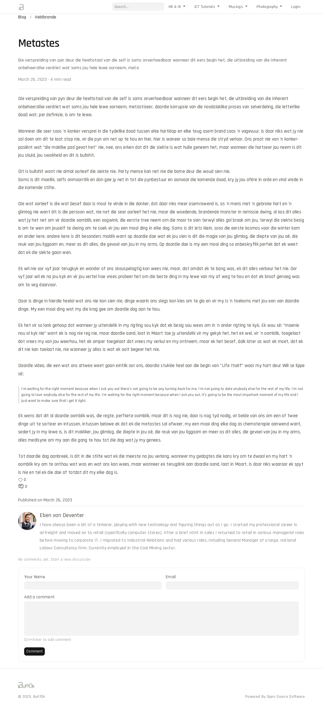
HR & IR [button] (175, 6)
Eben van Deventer (62, 515)
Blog (22, 17)
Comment (34, 651)
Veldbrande (45, 17)
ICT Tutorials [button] (205, 6)
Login (295, 6)
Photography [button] (268, 6)
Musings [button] (236, 6)
